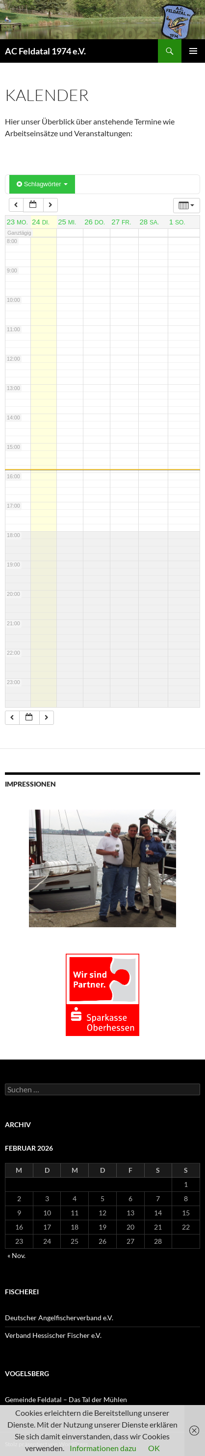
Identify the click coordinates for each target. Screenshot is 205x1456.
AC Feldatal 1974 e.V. (45, 51)
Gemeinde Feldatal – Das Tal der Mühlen (66, 1399)
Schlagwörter (42, 184)
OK (154, 1448)
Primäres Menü (193, 51)
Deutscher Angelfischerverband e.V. (59, 1317)
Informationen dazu (103, 1448)
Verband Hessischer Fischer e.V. (53, 1335)
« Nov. (16, 1255)
